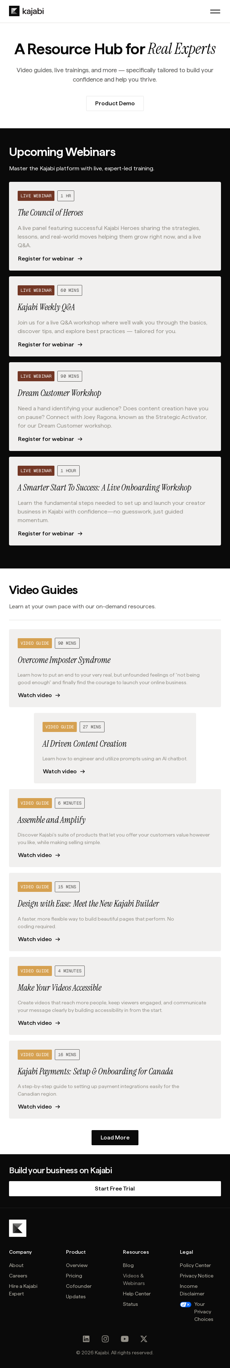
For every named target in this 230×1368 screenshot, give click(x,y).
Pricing (74, 1276)
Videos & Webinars (134, 1279)
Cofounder (79, 1286)
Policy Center (195, 1265)
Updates (76, 1296)
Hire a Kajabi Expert (23, 1289)
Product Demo (115, 103)
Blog (128, 1265)
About (16, 1265)
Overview (77, 1265)
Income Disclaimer (192, 1289)
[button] (215, 11)
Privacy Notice (196, 1276)
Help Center (137, 1293)
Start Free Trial (115, 1188)
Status (130, 1304)
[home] (26, 11)
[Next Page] (115, 1137)
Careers (18, 1276)
